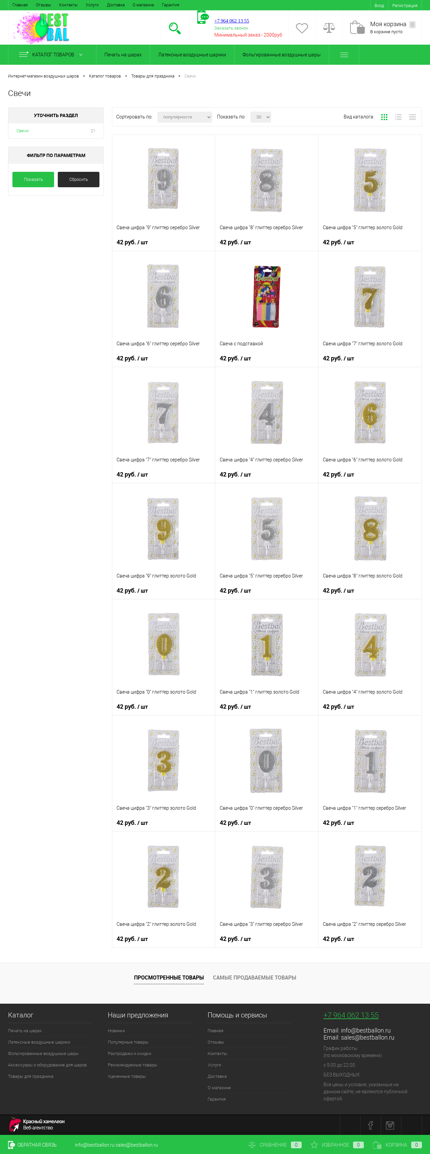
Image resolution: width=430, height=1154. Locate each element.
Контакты (68, 5)
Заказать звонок (231, 28)
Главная (20, 5)
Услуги (92, 5)
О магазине (143, 5)
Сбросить (78, 179)
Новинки (116, 1030)
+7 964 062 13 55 (351, 1015)
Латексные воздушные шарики (192, 54)
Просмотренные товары (169, 977)
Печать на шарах (123, 54)
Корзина (397, 1145)
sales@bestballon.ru (367, 1037)
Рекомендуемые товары (132, 1064)
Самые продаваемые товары (254, 977)
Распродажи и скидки (129, 1053)
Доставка (116, 5)
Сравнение (275, 1145)
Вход (379, 5)
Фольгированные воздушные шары (282, 54)
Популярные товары (128, 1042)
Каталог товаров (52, 55)
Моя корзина (393, 24)
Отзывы (43, 5)
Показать (33, 179)
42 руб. (132, 242)
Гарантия (170, 5)
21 (93, 130)
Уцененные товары (127, 1076)
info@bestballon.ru (366, 1030)
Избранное (337, 1145)
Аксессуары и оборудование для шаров (47, 1064)
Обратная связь (32, 1145)
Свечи (22, 130)
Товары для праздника (30, 1076)
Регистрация (405, 5)
